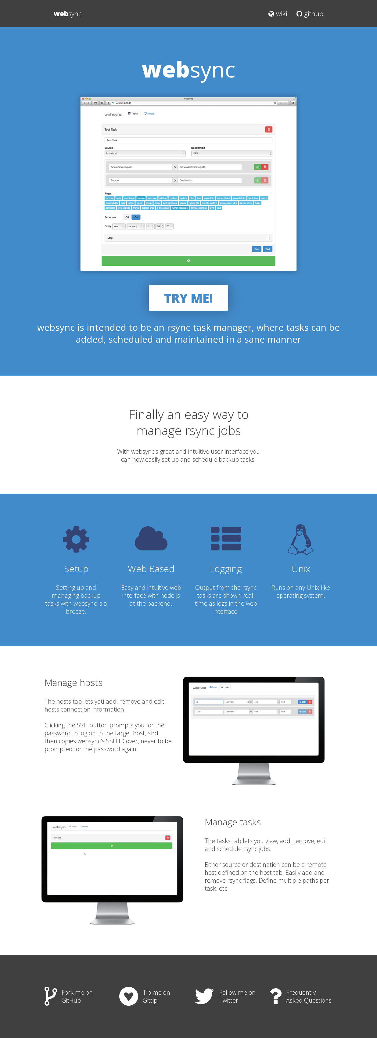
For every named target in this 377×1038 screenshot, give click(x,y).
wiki (277, 13)
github (309, 13)
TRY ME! (188, 298)
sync (67, 13)
